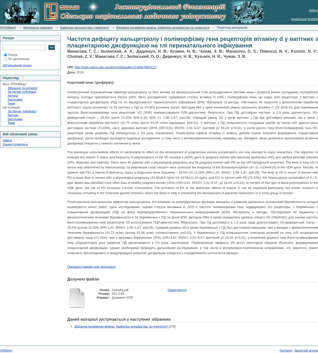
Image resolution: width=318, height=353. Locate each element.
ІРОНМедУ (8, 27)
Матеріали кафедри (38, 27)
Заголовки (15, 99)
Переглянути (177, 290)
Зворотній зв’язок (306, 350)
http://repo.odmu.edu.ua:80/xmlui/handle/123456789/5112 (115, 67)
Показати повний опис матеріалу (91, 267)
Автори (13, 95)
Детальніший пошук (17, 65)
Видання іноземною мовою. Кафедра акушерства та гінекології (162, 27)
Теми (11, 103)
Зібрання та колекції (22, 88)
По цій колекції (17, 59)
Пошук (10, 55)
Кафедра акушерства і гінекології (84, 27)
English (312, 19)
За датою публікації (22, 92)
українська (299, 19)
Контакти (286, 350)
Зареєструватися (15, 144)
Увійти (313, 10)
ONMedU (6, 350)
